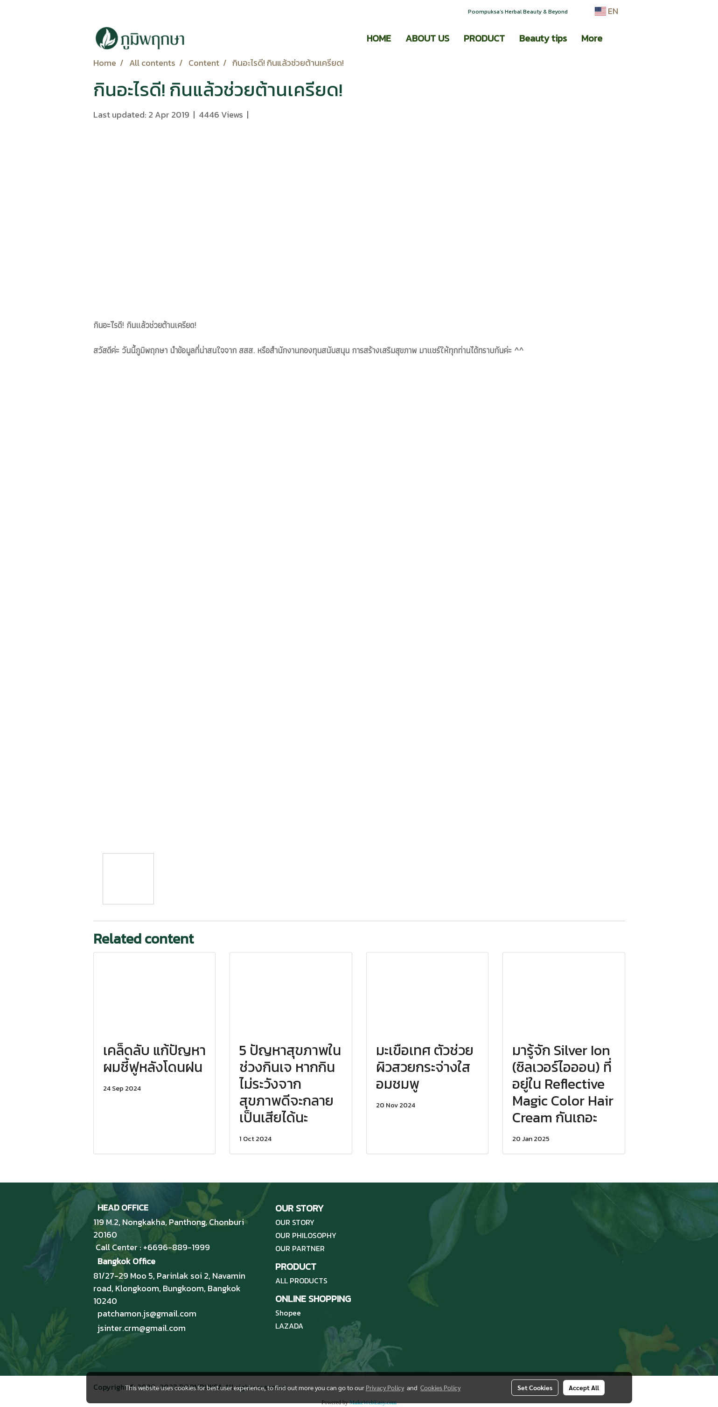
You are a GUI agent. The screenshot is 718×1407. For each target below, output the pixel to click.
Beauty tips (543, 38)
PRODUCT (484, 38)
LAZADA (289, 1325)
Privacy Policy (385, 1387)
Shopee (288, 1312)
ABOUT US (427, 38)
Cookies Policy (440, 1387)
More (591, 38)
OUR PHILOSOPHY (305, 1235)
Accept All (584, 1387)
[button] (617, 38)
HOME (379, 38)
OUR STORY (294, 1222)
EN (606, 11)
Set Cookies (534, 1387)
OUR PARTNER (300, 1248)
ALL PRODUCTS (301, 1280)
